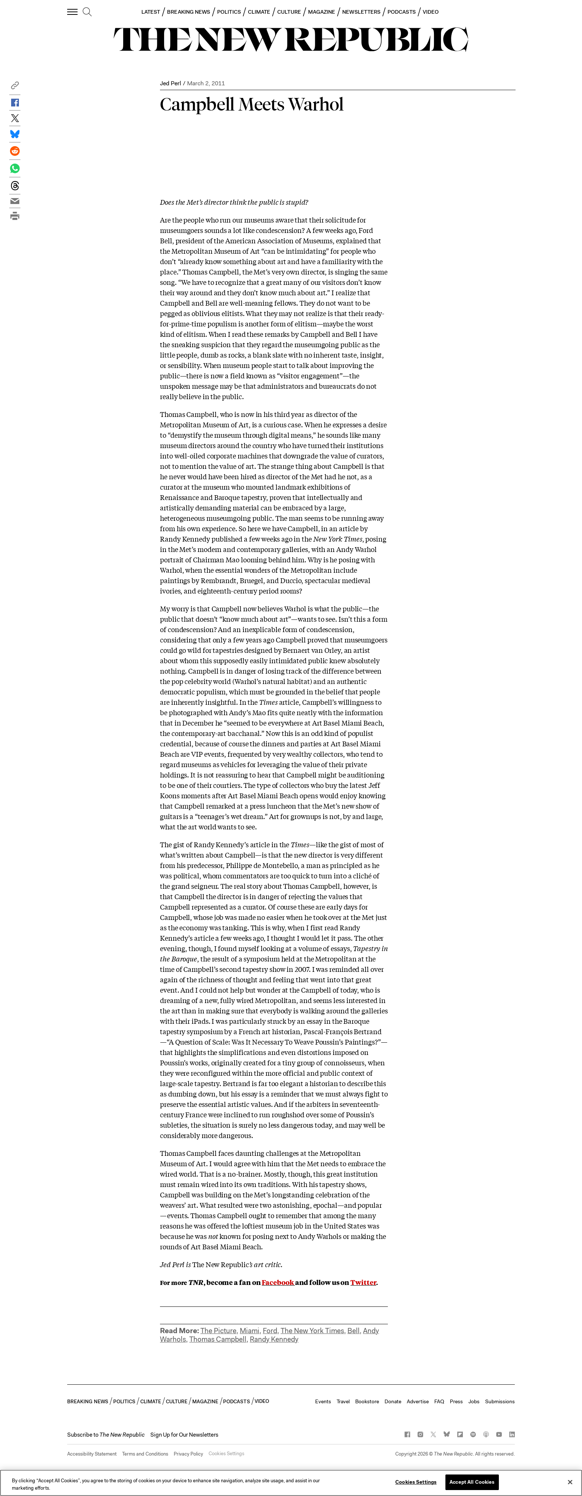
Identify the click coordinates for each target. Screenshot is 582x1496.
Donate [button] (393, 1401)
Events (323, 1401)
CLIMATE (259, 12)
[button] (14, 87)
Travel (343, 1401)
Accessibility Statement (92, 1454)
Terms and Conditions (145, 1454)
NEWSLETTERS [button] (361, 12)
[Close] (570, 1482)
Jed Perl (170, 83)
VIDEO (431, 12)
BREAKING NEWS (188, 12)
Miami (249, 1330)
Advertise (418, 1401)
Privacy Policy (188, 1454)
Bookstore (367, 1401)
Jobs (474, 1401)
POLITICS (229, 12)
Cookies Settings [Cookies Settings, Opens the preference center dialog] (415, 1482)
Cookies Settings (226, 1454)
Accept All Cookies (471, 1482)
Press (456, 1401)
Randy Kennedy (274, 1339)
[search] (87, 12)
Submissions (500, 1401)
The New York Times (312, 1330)
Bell (353, 1330)
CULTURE (289, 12)
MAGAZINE (322, 12)
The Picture (218, 1330)
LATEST (150, 12)
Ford (270, 1330)
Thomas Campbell (217, 1339)
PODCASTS (402, 12)
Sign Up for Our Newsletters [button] (184, 1435)
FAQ (439, 1401)
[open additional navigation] (72, 12)
